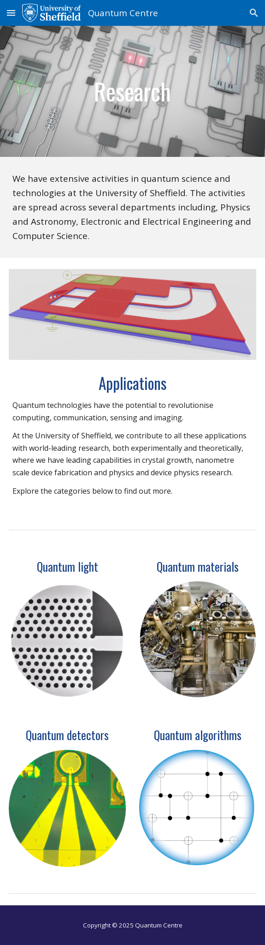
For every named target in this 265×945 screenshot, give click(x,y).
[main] (132, 91)
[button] (11, 12)
